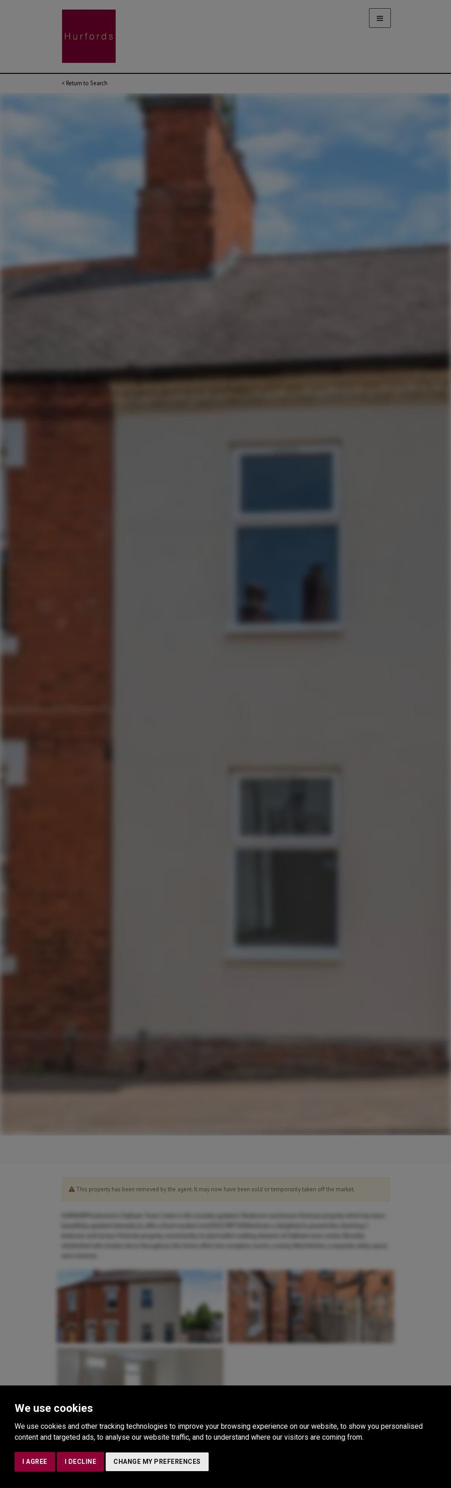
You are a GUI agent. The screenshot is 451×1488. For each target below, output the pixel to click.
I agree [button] (34, 1461)
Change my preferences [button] (157, 1461)
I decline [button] (81, 1461)
